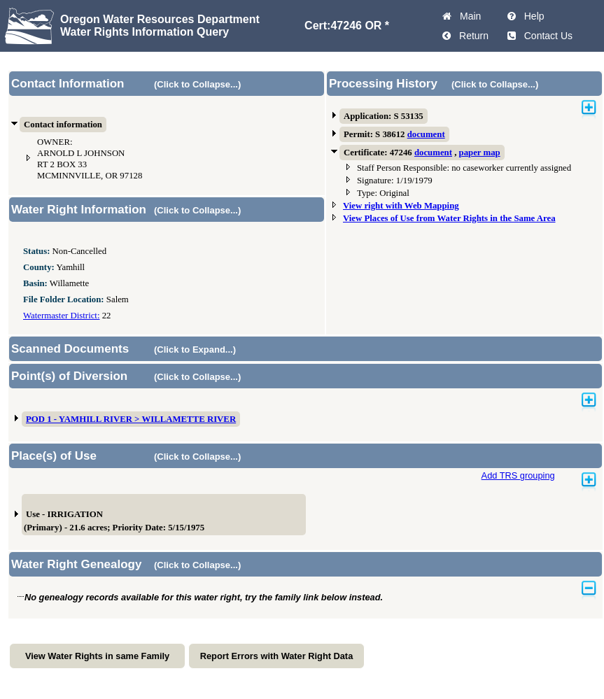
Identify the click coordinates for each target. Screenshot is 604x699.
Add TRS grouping (518, 475)
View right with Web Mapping (401, 206)
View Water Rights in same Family (97, 656)
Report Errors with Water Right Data (276, 656)
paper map (479, 152)
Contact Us (546, 35)
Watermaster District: (61, 315)
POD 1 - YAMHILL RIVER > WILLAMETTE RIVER (131, 419)
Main (467, 16)
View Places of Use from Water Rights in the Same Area (449, 218)
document (426, 134)
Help (532, 16)
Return (471, 35)
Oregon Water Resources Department (160, 19)
